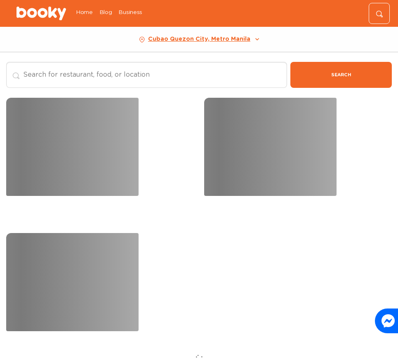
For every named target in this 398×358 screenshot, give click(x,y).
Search (341, 75)
